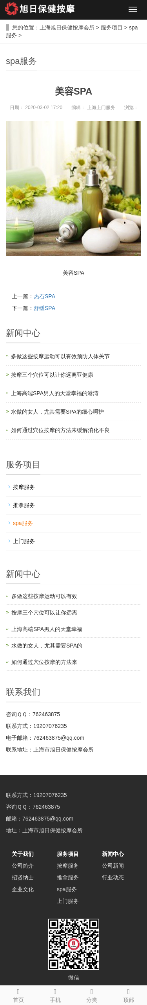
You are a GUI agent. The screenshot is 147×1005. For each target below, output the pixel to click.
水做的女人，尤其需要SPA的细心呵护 (57, 412)
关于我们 (23, 854)
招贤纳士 (23, 877)
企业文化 (23, 889)
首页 (18, 994)
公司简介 (23, 866)
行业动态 (113, 877)
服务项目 (112, 27)
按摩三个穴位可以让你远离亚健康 (52, 375)
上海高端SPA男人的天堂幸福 (46, 629)
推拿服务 (24, 505)
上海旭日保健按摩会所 (67, 27)
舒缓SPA (44, 308)
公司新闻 (113, 866)
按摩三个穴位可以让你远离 (44, 612)
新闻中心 (113, 854)
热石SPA (44, 296)
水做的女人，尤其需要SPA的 (46, 645)
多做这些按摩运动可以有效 (44, 596)
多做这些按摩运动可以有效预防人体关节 (60, 356)
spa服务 (23, 523)
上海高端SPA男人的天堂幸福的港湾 (54, 393)
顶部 (128, 994)
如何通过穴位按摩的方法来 (44, 662)
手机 (55, 994)
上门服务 (24, 541)
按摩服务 (24, 487)
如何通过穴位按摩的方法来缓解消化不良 (60, 430)
